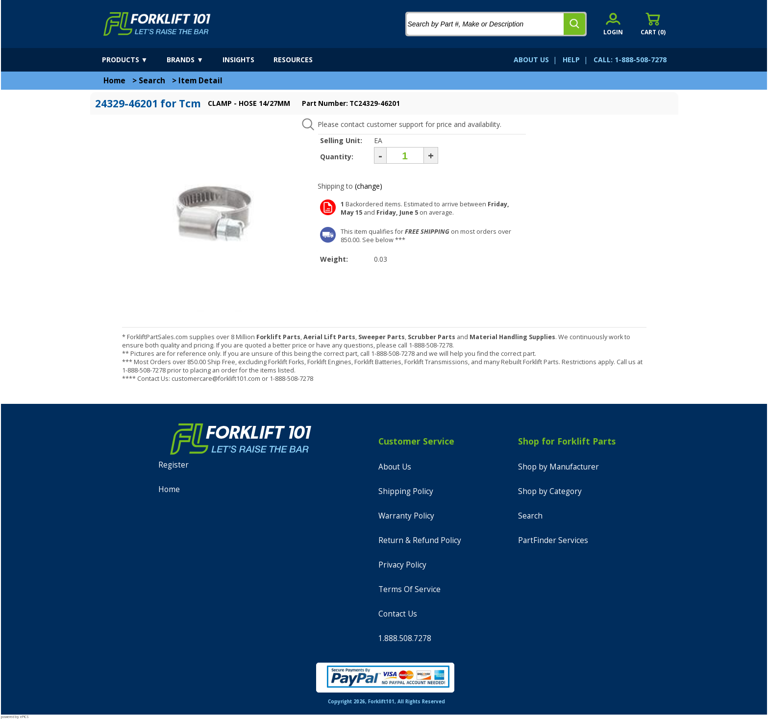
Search (152, 80)
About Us (394, 467)
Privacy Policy (402, 565)
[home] (157, 24)
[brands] (194, 60)
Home (114, 80)
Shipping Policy (405, 491)
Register (173, 465)
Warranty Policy (406, 516)
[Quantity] (405, 155)
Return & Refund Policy (419, 540)
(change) (368, 186)
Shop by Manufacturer (558, 467)
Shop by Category (550, 491)
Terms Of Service (409, 589)
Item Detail (200, 80)
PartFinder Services (553, 540)
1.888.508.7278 (404, 638)
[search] (574, 24)
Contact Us (397, 614)
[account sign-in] (613, 24)
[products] (133, 60)
